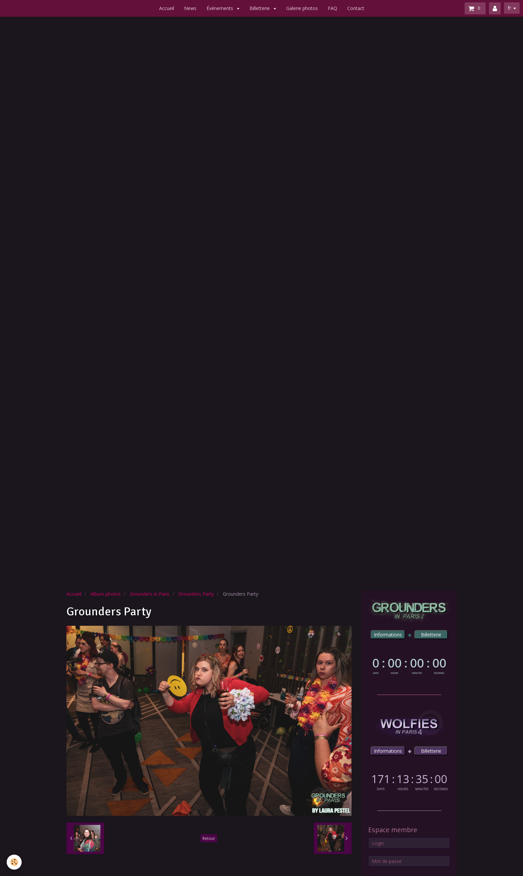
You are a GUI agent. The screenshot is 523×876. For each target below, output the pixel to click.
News (190, 8)
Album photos (105, 594)
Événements (220, 8)
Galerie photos (302, 8)
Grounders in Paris (149, 594)
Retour (208, 838)
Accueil (166, 8)
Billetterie (260, 8)
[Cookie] (14, 862)
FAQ (332, 8)
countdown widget (409, 664)
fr (509, 8)
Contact (355, 8)
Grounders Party (196, 594)
